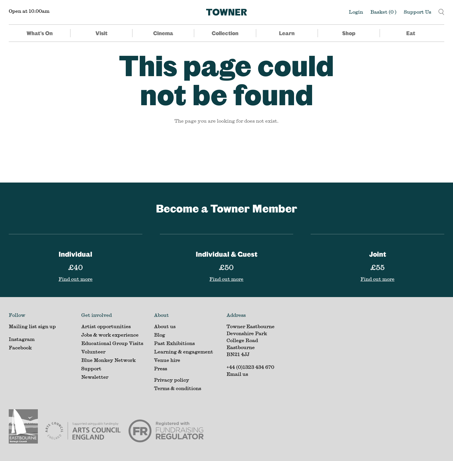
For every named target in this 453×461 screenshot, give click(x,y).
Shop (348, 33)
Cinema (163, 33)
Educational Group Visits (112, 343)
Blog (159, 334)
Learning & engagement (183, 351)
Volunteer (93, 351)
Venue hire (167, 360)
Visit (101, 33)
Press (160, 368)
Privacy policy (171, 380)
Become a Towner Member (226, 208)
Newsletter (94, 377)
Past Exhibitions (174, 343)
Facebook (20, 347)
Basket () (383, 12)
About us (165, 326)
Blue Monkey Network (108, 360)
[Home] (226, 12)
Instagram (22, 339)
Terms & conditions (177, 388)
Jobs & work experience (110, 334)
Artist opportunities (106, 326)
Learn (287, 33)
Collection (225, 33)
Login (356, 12)
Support (91, 368)
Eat (410, 33)
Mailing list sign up (32, 326)
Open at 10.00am (29, 11)
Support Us (417, 12)
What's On (39, 33)
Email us (237, 374)
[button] (441, 11)
